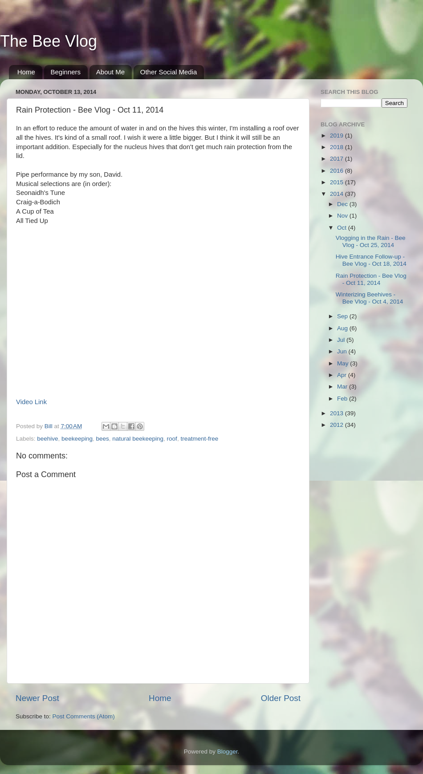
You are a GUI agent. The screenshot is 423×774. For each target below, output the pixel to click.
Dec (343, 204)
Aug (343, 328)
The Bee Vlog (48, 41)
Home (26, 72)
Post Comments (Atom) (84, 716)
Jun (343, 351)
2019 (337, 135)
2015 (337, 182)
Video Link (31, 401)
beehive (47, 438)
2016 (337, 170)
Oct (342, 227)
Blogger (227, 751)
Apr (342, 375)
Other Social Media (168, 72)
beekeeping (77, 438)
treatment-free (199, 438)
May (343, 363)
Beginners (66, 72)
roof (172, 438)
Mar (343, 386)
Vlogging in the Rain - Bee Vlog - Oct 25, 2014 (371, 241)
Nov (343, 215)
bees (102, 438)
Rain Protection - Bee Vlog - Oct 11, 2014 (371, 279)
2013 (337, 413)
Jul (341, 339)
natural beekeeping (137, 438)
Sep (343, 316)
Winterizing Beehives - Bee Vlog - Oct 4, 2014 (369, 298)
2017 (337, 158)
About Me (110, 72)
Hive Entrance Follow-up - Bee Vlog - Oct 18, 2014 (371, 260)
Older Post (281, 698)
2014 (337, 193)
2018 (337, 147)
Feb (343, 398)
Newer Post (37, 698)
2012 (337, 424)
